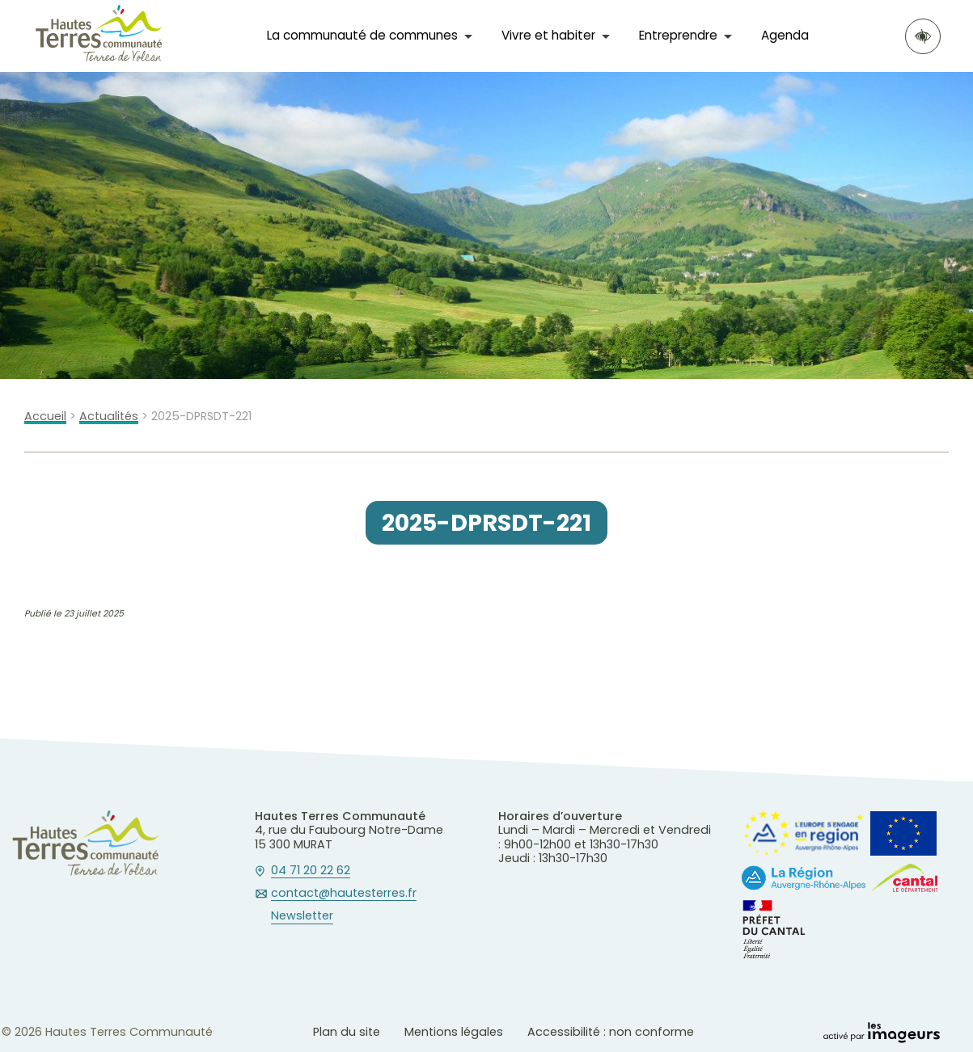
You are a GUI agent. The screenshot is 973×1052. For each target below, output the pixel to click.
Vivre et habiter (548, 35)
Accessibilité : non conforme (610, 1032)
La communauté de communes (362, 35)
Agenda (785, 35)
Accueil (45, 416)
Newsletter (302, 916)
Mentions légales (453, 1032)
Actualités (108, 416)
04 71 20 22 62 (310, 871)
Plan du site (346, 1032)
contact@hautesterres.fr (344, 893)
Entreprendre (678, 35)
